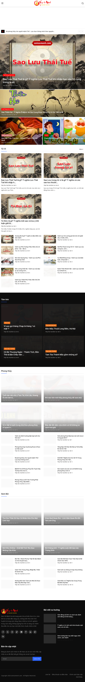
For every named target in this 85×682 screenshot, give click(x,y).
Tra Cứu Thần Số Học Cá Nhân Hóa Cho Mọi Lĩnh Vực (20, 519)
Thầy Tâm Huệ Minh (8, 85)
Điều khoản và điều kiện (60, 674)
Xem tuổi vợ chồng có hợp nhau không (69, 570)
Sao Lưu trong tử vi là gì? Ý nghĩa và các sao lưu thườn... (62, 181)
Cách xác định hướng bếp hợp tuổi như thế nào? (27, 437)
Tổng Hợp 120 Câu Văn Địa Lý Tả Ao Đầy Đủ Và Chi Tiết (70, 448)
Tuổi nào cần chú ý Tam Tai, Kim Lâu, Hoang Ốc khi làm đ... (20, 396)
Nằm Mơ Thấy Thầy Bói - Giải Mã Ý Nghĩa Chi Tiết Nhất (19, 139)
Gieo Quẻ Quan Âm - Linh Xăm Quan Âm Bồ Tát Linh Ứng (62, 519)
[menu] (2, 3)
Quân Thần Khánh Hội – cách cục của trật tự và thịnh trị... (70, 270)
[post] (42, 61)
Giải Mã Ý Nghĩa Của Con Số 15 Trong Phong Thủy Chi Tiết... (69, 459)
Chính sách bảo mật (76, 674)
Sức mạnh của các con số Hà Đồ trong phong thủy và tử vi (69, 470)
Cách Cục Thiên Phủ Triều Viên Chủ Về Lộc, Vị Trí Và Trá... (27, 280)
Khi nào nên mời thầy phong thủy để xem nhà (63, 398)
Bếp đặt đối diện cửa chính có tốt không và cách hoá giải (62, 426)
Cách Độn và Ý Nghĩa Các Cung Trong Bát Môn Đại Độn (69, 581)
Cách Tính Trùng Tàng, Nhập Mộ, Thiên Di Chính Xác (27, 571)
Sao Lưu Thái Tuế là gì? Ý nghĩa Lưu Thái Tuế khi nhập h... (19, 181)
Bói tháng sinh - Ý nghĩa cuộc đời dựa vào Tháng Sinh (62, 549)
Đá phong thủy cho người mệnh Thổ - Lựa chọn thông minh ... (27, 459)
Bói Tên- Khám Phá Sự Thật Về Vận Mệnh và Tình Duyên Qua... (28, 560)
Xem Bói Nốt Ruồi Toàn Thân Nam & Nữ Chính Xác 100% (69, 560)
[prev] (79, 31)
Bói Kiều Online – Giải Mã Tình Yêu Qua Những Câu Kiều (18, 549)
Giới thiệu (79, 677)
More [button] (81, 149)
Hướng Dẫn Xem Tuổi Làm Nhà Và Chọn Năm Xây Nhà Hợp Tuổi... (27, 581)
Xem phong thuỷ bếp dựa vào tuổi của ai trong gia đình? (70, 437)
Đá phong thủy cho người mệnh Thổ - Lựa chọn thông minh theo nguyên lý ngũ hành (30, 31)
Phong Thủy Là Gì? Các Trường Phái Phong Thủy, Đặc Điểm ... (26, 481)
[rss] (3, 637)
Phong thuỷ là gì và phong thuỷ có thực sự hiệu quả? (27, 448)
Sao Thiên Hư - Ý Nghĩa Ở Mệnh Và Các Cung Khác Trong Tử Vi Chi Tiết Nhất (32, 112)
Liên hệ (47, 674)
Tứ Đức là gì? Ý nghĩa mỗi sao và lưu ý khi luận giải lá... (20, 222)
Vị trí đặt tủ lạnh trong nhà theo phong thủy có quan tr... (20, 426)
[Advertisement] (42, 14)
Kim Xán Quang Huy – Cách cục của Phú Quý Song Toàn (27, 259)
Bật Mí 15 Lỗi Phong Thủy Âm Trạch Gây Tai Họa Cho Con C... (27, 470)
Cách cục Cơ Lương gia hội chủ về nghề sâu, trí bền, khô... (70, 237)
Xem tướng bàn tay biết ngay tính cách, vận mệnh (68, 637)
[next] (82, 31)
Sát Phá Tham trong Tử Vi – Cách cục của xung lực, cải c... (70, 248)
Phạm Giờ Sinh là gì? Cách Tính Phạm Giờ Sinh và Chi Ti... (63, 139)
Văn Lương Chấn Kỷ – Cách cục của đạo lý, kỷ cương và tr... (27, 270)
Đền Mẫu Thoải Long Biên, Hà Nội (60, 329)
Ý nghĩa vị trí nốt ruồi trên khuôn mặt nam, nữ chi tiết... (70, 626)
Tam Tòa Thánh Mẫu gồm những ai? (61, 355)
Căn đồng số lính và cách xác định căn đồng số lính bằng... (69, 616)
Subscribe (37, 659)
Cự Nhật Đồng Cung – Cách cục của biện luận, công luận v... (70, 259)
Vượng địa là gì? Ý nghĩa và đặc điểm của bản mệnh (28, 237)
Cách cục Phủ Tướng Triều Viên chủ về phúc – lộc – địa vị (27, 248)
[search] (82, 3)
